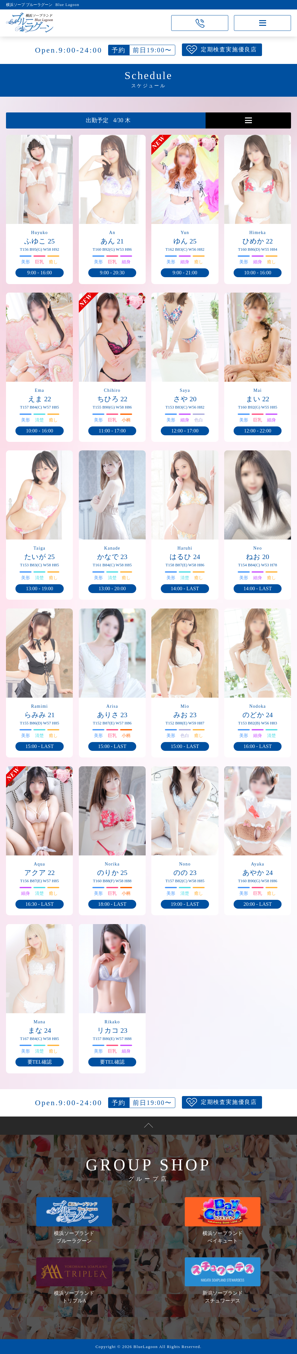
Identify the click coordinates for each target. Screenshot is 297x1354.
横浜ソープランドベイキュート (222, 1220)
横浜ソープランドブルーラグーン (74, 1220)
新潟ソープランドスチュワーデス (222, 1280)
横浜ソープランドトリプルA (74, 1280)
